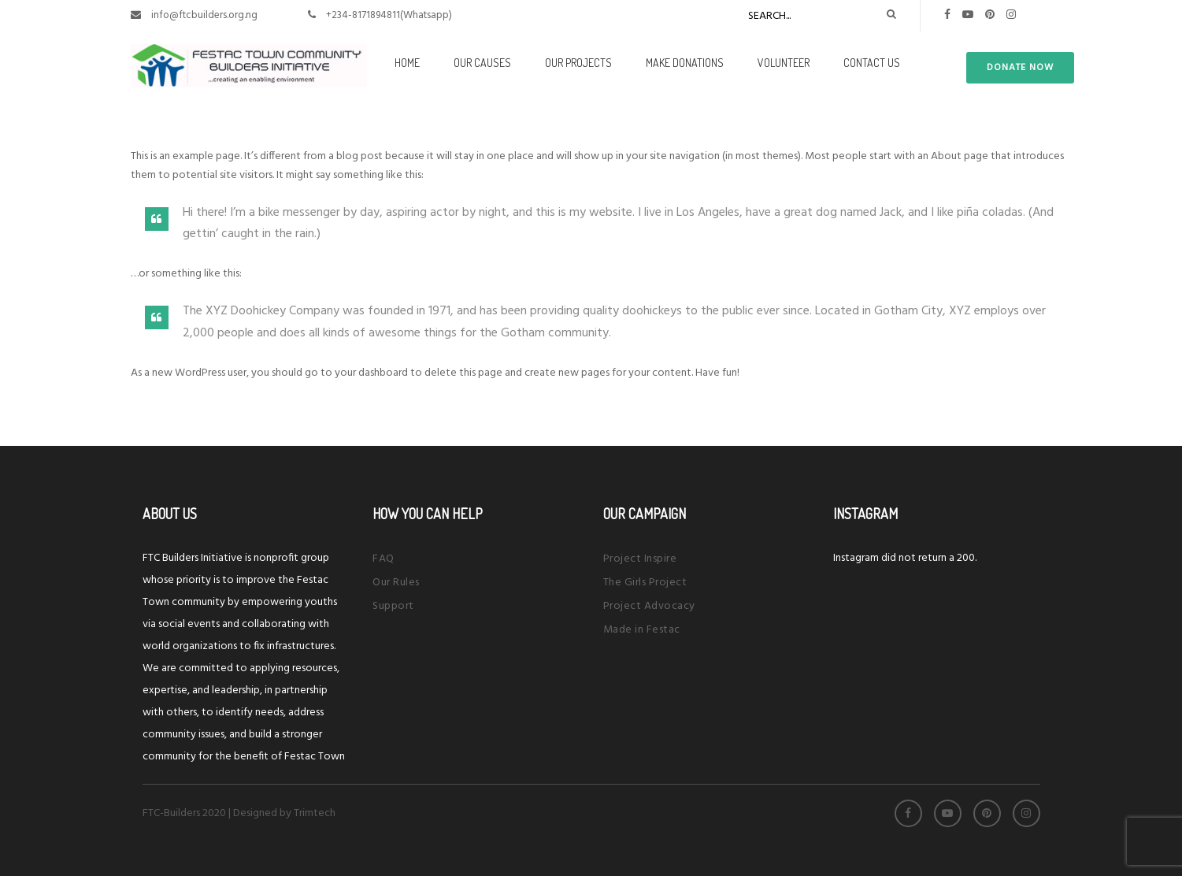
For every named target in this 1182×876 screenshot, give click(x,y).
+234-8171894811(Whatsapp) (389, 15)
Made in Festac (641, 630)
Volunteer (784, 62)
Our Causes (482, 62)
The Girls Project (645, 582)
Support (393, 606)
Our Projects (578, 62)
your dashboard (371, 373)
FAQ (383, 559)
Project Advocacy (649, 606)
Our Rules (396, 582)
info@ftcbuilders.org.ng (204, 15)
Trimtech (314, 813)
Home (407, 62)
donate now (1020, 68)
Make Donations (685, 62)
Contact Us (871, 62)
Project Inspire (640, 559)
